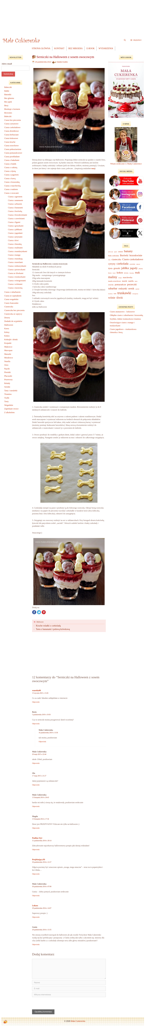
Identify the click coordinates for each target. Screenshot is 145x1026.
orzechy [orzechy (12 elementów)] (111, 285)
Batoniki (7, 94)
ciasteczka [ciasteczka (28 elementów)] (116, 259)
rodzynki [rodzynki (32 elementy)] (122, 288)
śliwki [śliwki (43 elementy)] (119, 297)
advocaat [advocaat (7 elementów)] (110, 251)
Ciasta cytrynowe (11, 124)
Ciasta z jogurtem (11, 175)
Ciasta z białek (10, 164)
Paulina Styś (37, 838)
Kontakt (59, 48)
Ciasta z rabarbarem (12, 292)
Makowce (8, 347)
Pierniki (7, 372)
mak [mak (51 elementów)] (137, 272)
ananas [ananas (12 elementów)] (120, 252)
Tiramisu (8, 394)
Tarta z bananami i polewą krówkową (53, 629)
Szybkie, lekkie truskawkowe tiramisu (125, 319)
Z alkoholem (9, 412)
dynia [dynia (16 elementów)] (110, 268)
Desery (7, 317)
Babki (6, 91)
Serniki (7, 387)
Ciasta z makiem (11, 189)
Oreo (6, 365)
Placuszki (8, 376)
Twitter (39, 612)
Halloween (39, 622)
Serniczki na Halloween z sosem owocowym (65, 57)
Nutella (7, 361)
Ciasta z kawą (9, 178)
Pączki (7, 369)
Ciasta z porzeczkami (16, 269)
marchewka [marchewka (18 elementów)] (127, 277)
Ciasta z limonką (15, 244)
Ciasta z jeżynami (15, 237)
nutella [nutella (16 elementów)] (131, 281)
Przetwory (8, 379)
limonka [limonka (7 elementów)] (132, 273)
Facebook (34, 612)
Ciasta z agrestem (15, 196)
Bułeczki (7, 116)
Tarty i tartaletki (10, 390)
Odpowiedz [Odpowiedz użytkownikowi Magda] (36, 828)
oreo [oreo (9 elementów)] (136, 281)
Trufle (6, 398)
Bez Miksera (75, 48)
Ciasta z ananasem (15, 200)
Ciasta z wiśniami (15, 284)
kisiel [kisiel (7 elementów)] (114, 273)
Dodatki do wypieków (13, 321)
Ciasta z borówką (15, 211)
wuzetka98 (36, 690)
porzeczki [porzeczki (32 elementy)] (132, 284)
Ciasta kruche (9, 142)
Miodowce (8, 358)
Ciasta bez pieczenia (12, 120)
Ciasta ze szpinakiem (12, 296)
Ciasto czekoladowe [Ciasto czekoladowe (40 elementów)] (132, 259)
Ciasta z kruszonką (12, 182)
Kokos (7, 336)
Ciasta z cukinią (10, 167)
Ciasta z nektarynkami (17, 266)
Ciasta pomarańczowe (13, 153)
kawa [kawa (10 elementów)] (110, 273)
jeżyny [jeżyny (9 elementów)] (141, 268)
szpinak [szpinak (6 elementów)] (137, 289)
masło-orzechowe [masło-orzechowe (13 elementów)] (114, 281)
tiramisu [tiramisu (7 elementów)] (110, 293)
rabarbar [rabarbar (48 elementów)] (112, 288)
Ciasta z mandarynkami (17, 251)
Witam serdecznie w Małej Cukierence (126, 164)
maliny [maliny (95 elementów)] (112, 277)
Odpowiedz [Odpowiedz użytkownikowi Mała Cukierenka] (42, 742)
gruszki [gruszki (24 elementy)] (117, 268)
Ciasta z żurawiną (15, 288)
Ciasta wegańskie (11, 299)
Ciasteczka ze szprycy (13, 314)
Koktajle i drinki (11, 339)
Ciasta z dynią (10, 171)
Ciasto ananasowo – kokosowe (122, 312)
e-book (90, 48)
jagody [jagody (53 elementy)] (133, 268)
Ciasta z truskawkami (16, 277)
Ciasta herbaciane (11, 135)
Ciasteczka (8, 306)
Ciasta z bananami (15, 207)
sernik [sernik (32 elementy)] (131, 288)
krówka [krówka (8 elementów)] (126, 273)
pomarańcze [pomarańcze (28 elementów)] (120, 284)
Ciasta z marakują (15, 259)
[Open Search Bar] (124, 40)
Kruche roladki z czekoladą (48, 625)
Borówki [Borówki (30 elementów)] (124, 255)
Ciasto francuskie (11, 303)
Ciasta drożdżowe (11, 131)
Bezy (6, 105)
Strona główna (41, 48)
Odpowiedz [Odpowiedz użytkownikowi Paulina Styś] (36, 849)
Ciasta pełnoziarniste (12, 149)
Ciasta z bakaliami (11, 160)
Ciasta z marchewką (12, 186)
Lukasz (35, 906)
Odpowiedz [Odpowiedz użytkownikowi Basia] (36, 724)
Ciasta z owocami (11, 193)
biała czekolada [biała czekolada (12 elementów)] (113, 256)
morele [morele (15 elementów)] (124, 281)
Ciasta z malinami (15, 248)
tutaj (93, 168)
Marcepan (8, 350)
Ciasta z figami (14, 222)
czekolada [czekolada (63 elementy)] (122, 263)
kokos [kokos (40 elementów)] (120, 272)
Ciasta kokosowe (11, 138)
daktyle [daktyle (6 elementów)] (138, 264)
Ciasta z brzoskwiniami (17, 215)
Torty (6, 401)
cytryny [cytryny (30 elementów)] (111, 263)
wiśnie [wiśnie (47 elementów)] (111, 297)
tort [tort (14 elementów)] (115, 293)
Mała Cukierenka (78, 1021)
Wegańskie (8, 405)
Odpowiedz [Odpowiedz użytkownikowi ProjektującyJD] (36, 874)
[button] (136, 40)
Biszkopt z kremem (12, 109)
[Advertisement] (72, 16)
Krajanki (7, 343)
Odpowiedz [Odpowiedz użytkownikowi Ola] (36, 785)
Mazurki (7, 354)
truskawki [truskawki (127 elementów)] (124, 293)
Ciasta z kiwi (13, 240)
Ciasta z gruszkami (15, 226)
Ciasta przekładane (12, 156)
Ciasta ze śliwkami (15, 273)
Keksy (6, 332)
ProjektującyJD (38, 859)
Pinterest (44, 612)
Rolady (7, 383)
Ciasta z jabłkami (15, 229)
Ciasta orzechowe (11, 145)
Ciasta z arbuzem (15, 204)
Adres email (7, 64)
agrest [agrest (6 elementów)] (115, 251)
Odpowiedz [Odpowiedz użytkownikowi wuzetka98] (36, 702)
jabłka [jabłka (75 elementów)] (125, 268)
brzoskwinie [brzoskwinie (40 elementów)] (135, 255)
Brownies (8, 113)
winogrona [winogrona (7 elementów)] (135, 293)
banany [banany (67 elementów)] (128, 251)
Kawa (6, 328)
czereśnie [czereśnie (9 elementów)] (132, 264)
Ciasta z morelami (15, 262)
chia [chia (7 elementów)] (109, 259)
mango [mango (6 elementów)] (120, 277)
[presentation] (48, 1003)
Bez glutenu (9, 98)
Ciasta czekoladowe (12, 127)
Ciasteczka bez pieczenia (14, 310)
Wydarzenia (106, 48)
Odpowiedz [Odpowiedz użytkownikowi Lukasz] (36, 917)
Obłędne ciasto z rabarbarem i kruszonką (126, 315)
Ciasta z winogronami (17, 280)
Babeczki (8, 87)
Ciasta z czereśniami (16, 218)
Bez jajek (8, 102)
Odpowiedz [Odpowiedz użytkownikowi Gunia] (36, 944)
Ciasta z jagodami (15, 233)
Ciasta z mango (14, 255)
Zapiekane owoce (11, 409)
